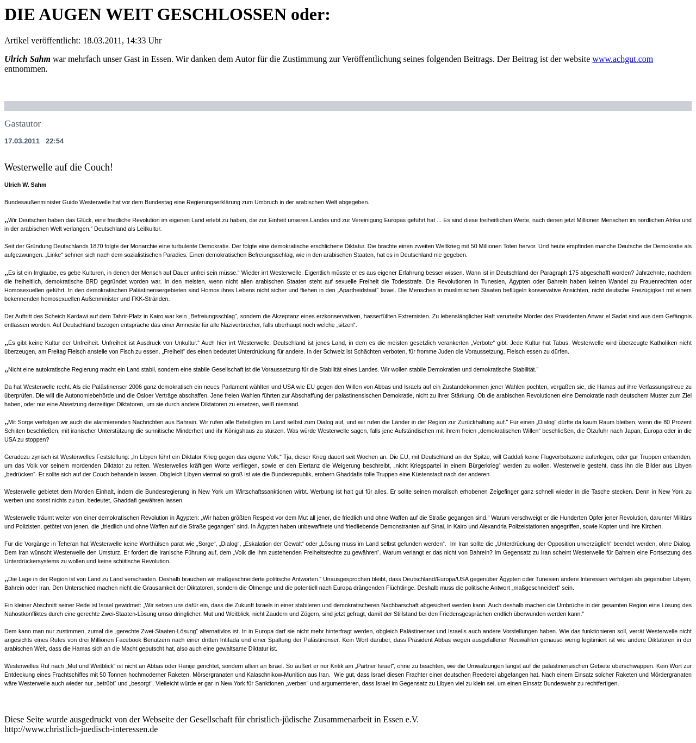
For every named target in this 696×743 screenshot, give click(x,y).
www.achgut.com (622, 59)
